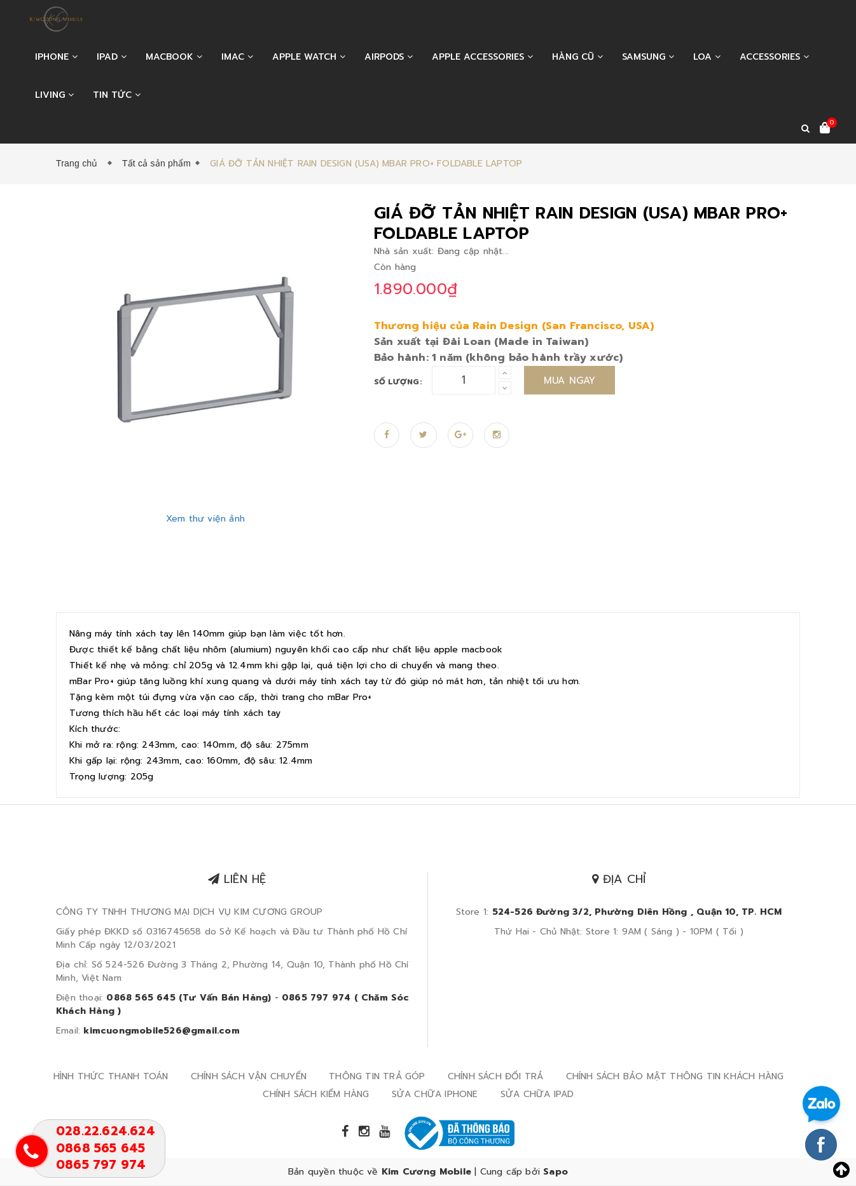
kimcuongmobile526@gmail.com (161, 1030)
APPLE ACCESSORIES (482, 57)
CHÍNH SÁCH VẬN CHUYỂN (249, 1076)
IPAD (112, 57)
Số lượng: (398, 381)
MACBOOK (174, 57)
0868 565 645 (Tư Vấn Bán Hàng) (188, 997)
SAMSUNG (648, 57)
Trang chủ (79, 163)
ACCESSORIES (774, 57)
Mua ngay (570, 380)
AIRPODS (388, 57)
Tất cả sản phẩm (156, 163)
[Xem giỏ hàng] (825, 129)
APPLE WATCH (308, 57)
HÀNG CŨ (577, 57)
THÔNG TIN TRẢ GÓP (377, 1076)
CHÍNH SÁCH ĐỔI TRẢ (496, 1076)
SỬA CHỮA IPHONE (435, 1094)
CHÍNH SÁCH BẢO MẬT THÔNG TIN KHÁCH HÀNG (675, 1076)
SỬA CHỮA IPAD (537, 1094)
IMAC (237, 57)
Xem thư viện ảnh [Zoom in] (205, 518)
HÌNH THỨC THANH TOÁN (111, 1076)
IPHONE (56, 57)
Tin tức (117, 95)
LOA (707, 57)
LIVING (54, 95)
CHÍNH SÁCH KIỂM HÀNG (316, 1094)
